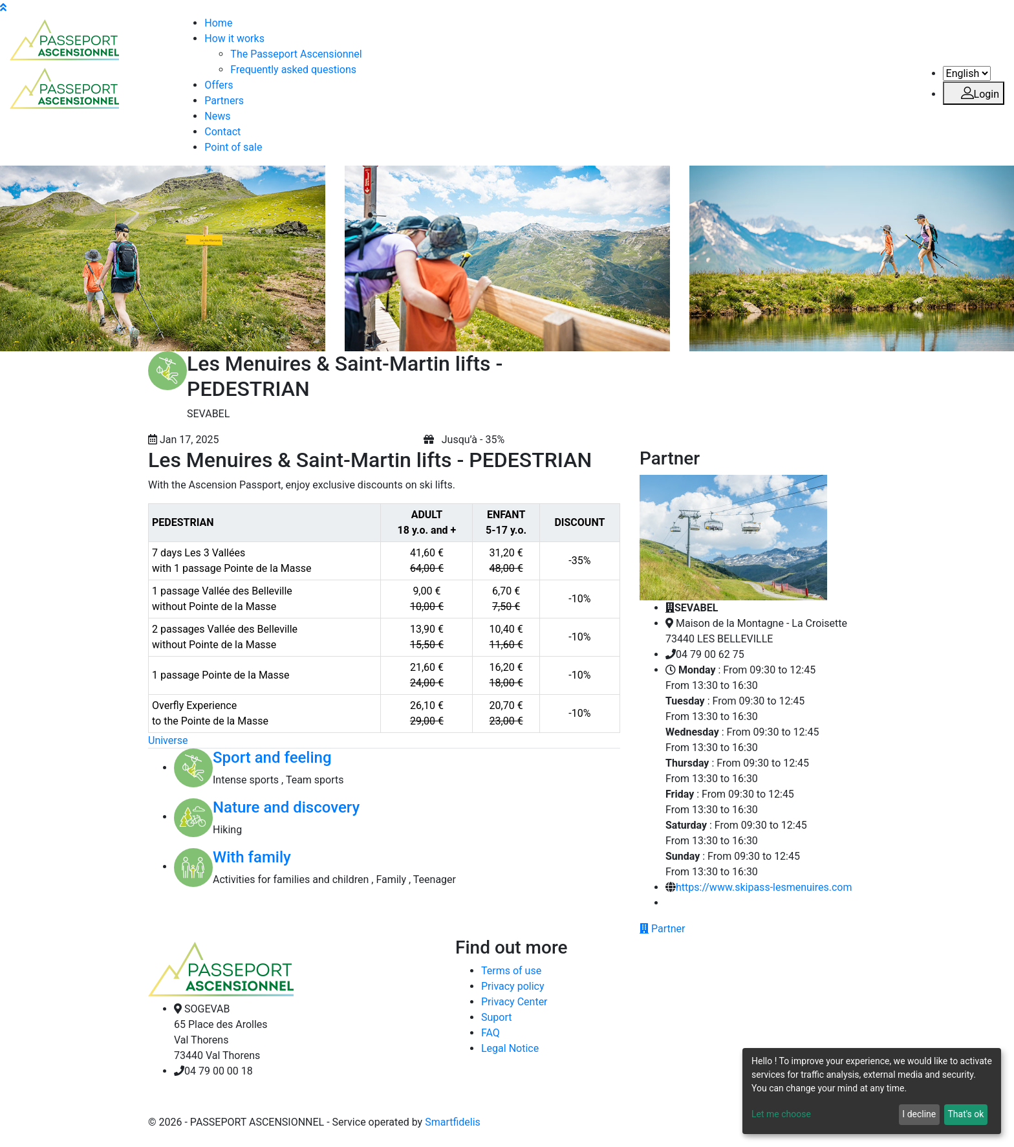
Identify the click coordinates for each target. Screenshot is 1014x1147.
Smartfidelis (452, 1122)
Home (218, 23)
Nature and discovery (286, 807)
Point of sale (233, 147)
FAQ (490, 1033)
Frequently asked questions (293, 69)
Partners (224, 100)
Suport (496, 1017)
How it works (234, 38)
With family (252, 857)
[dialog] (871, 1091)
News (217, 116)
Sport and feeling (272, 757)
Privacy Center (514, 1002)
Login (973, 94)
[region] (384, 618)
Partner (662, 929)
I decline (919, 1114)
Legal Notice (510, 1048)
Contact (222, 132)
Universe (168, 740)
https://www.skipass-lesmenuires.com (764, 887)
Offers (218, 85)
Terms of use (511, 971)
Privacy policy (513, 986)
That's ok (965, 1114)
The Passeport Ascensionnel (295, 54)
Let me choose (781, 1114)
